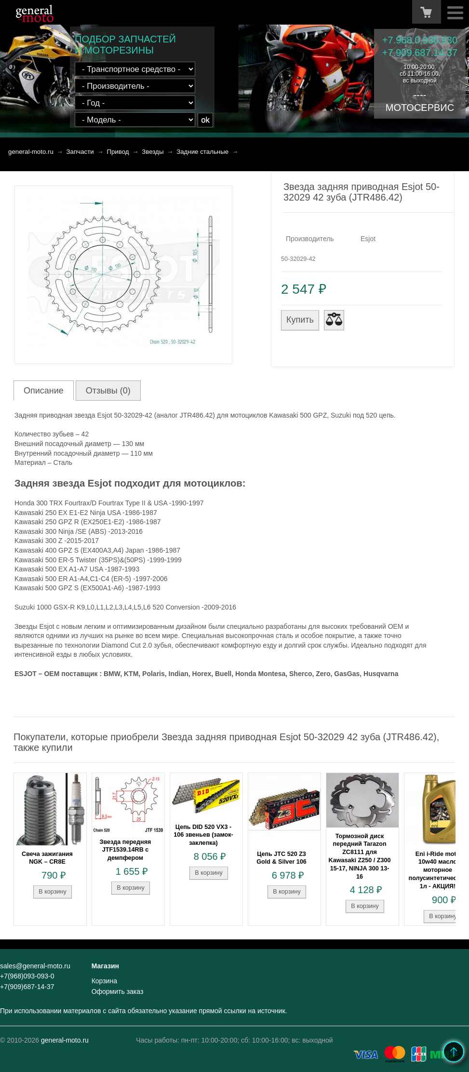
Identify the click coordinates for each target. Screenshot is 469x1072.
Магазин (105, 966)
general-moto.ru (31, 151)
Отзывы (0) (108, 390)
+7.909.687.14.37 (419, 52)
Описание (44, 390)
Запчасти (80, 151)
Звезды (152, 151)
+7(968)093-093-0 (27, 976)
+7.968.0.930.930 (419, 40)
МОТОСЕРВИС (420, 107)
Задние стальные (202, 151)
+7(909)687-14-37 (27, 987)
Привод (118, 151)
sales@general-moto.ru (35, 966)
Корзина (104, 981)
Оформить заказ (118, 991)
